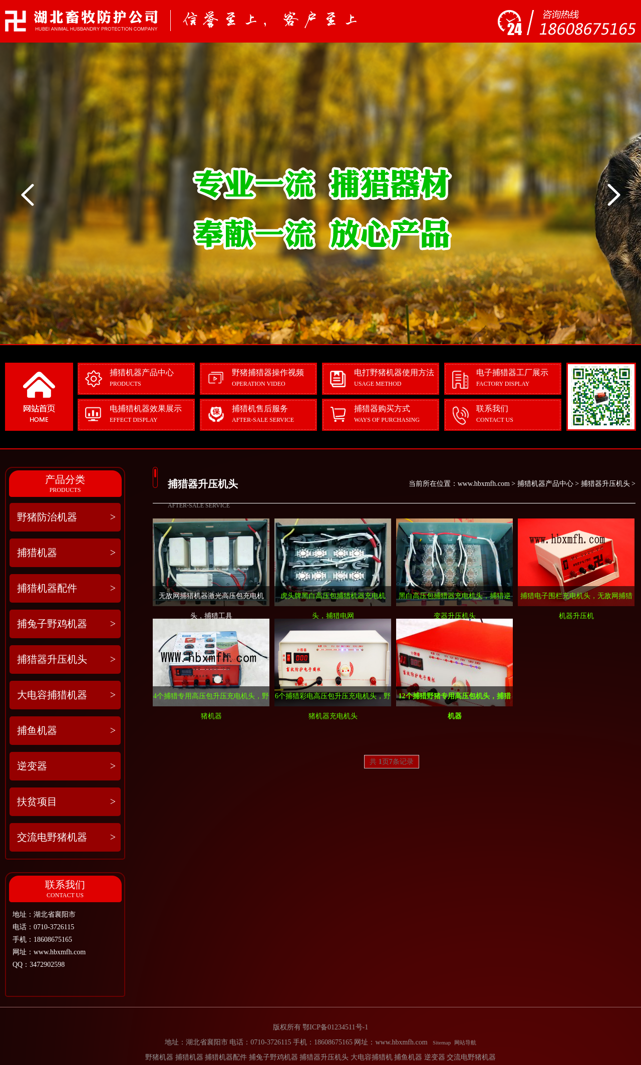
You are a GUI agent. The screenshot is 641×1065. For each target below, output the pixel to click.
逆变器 (66, 766)
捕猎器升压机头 (66, 659)
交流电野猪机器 (66, 837)
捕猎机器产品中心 (545, 483)
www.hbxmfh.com (484, 483)
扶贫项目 (66, 801)
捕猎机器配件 (66, 588)
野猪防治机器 (66, 517)
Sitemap (442, 1042)
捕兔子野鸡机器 (66, 624)
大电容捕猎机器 (66, 695)
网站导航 (465, 1042)
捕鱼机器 (66, 730)
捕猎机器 (66, 553)
